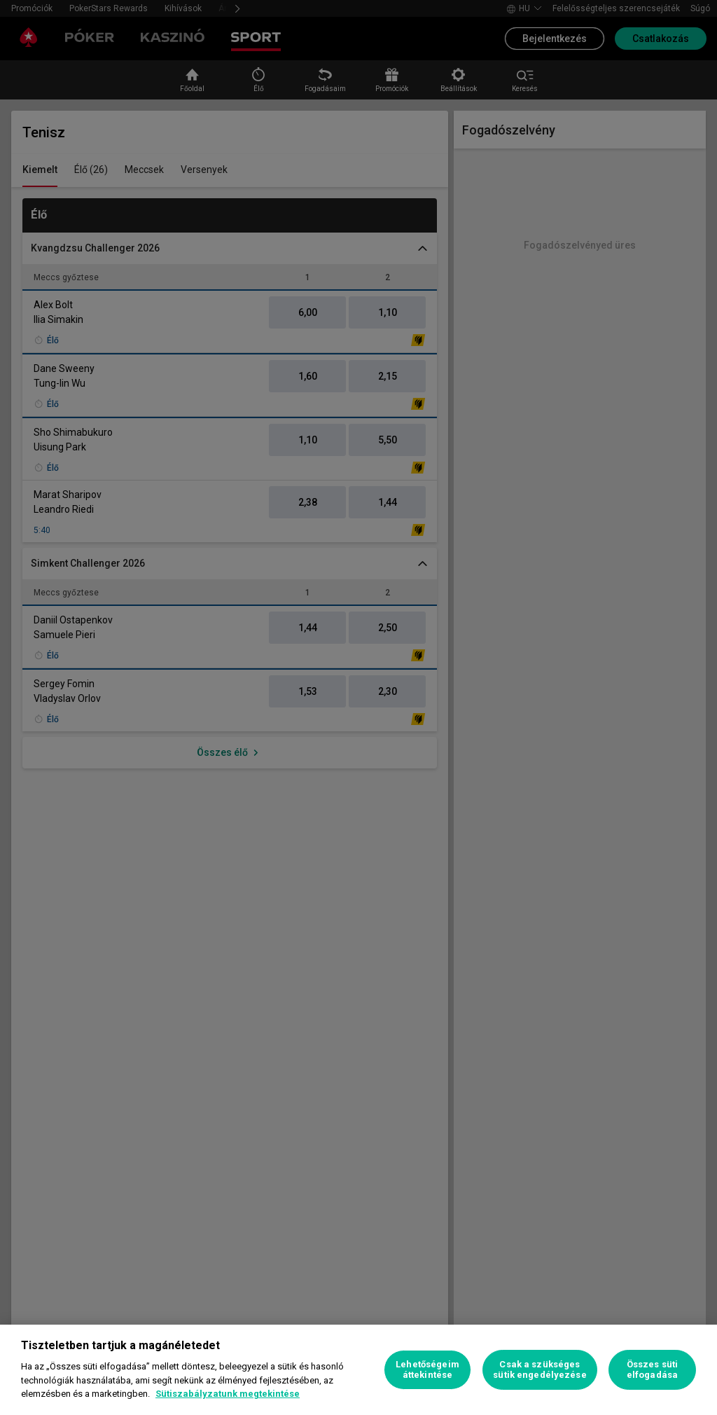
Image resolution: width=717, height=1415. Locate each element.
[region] (358, 1370)
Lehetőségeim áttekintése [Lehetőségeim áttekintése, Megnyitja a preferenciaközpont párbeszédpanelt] (427, 1370)
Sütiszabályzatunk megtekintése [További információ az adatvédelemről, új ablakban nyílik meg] (227, 1393)
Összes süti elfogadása (652, 1370)
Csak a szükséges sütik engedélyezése (539, 1370)
